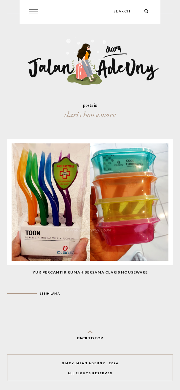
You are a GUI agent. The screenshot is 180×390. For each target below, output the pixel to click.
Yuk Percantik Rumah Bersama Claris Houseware (90, 272)
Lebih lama (50, 293)
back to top (90, 333)
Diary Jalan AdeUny (83, 363)
